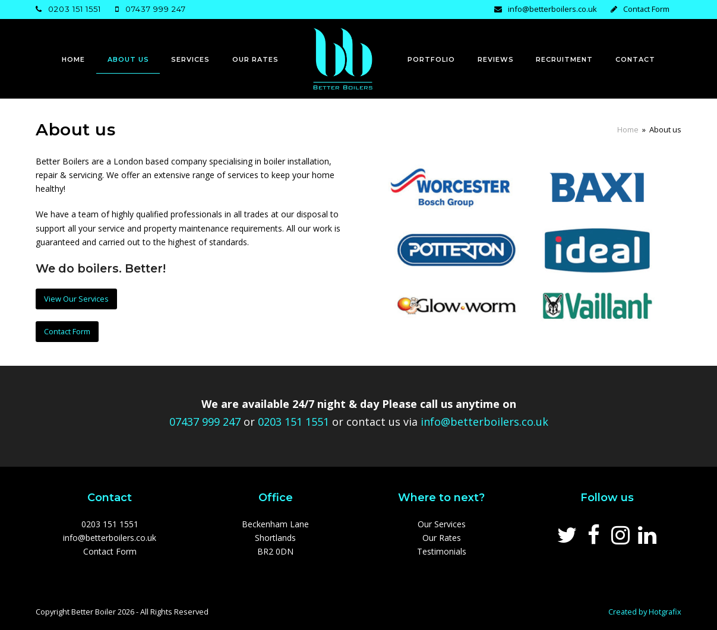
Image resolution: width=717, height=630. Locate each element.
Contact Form (646, 9)
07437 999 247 (155, 9)
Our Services (442, 524)
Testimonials (441, 551)
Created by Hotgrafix (644, 611)
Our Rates (441, 537)
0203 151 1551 (74, 9)
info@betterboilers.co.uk (552, 9)
